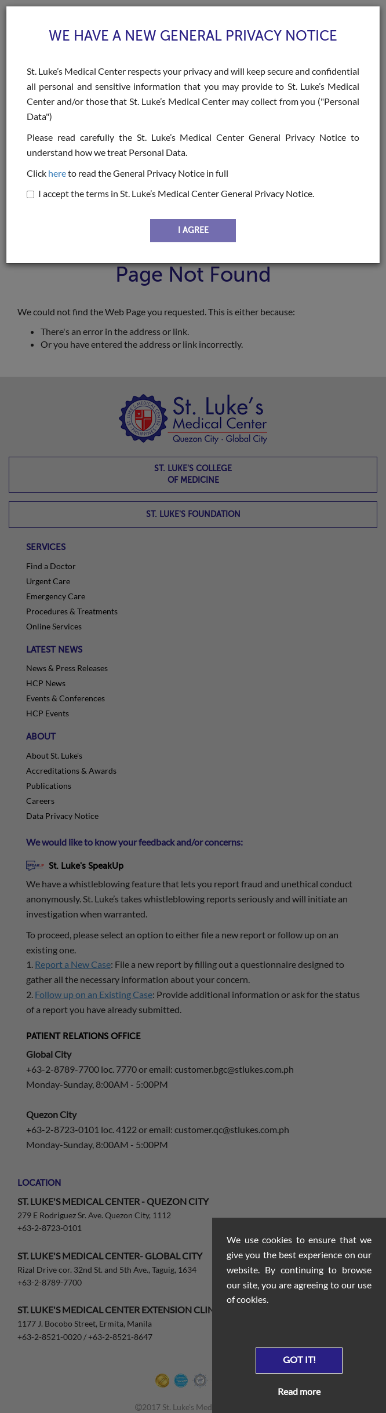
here (57, 173)
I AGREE (193, 230)
